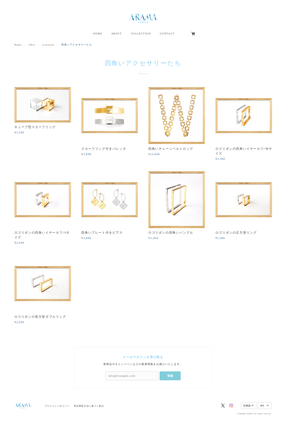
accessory (48, 44)
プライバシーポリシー (57, 406)
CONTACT (167, 33)
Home (18, 44)
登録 (170, 375)
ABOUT (116, 33)
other (32, 44)
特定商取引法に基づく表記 (89, 406)
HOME (97, 33)
